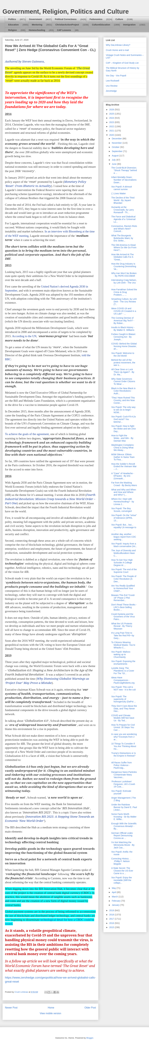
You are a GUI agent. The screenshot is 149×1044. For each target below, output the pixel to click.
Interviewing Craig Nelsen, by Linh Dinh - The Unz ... (124, 283)
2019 (112, 910)
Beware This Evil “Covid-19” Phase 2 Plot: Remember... (123, 598)
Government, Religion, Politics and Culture (65, 11)
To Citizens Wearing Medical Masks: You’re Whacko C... (123, 645)
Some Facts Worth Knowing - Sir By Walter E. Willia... (123, 817)
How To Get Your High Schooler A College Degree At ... (122, 562)
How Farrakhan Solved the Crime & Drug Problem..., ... (124, 292)
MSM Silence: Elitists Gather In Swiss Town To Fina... (123, 457)
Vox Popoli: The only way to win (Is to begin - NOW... (123, 410)
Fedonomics (96, 19)
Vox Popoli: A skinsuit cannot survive (121, 188)
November (117, 143)
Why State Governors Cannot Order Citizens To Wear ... (123, 381)
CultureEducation (101, 24)
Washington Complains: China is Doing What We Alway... (122, 447)
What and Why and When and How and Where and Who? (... (123, 492)
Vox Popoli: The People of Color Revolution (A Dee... (123, 579)
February (116, 901)
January (116, 905)
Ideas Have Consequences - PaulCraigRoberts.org (123, 680)
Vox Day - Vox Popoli (116, 75)
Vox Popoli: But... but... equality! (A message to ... (123, 527)
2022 (112, 126)
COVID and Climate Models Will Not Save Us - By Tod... (122, 718)
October (116, 147)
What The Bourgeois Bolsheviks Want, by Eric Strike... (122, 238)
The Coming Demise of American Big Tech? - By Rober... (122, 320)
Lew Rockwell (112, 80)
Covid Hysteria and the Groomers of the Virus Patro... (123, 617)
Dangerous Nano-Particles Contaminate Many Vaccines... (124, 775)
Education (13, 24)
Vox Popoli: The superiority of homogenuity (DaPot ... (123, 699)
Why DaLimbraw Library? (118, 45)
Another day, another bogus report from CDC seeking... (123, 537)
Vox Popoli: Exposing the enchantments (123, 662)
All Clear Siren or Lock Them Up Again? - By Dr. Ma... (122, 372)
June (114, 164)
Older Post (90, 1007)
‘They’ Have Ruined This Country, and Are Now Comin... (123, 400)
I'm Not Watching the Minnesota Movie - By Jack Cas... (123, 845)
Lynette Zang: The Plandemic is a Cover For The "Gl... (122, 671)
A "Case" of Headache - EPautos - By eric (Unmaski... (122, 476)
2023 (112, 122)
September (117, 151)
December (117, 138)
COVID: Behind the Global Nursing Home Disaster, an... (124, 346)
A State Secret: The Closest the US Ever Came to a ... (122, 871)
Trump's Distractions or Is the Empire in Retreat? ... (123, 756)
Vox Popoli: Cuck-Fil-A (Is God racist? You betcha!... (123, 419)
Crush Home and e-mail (117, 50)
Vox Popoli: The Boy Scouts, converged (121, 509)
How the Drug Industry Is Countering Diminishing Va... (123, 266)
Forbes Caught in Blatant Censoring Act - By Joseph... (123, 337)
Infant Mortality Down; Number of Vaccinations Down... (124, 180)
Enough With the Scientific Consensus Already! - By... (124, 826)
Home (51, 1007)
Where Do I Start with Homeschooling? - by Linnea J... (122, 501)
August (115, 155)
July (114, 160)
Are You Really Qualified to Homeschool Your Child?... (123, 588)
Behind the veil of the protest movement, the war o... (123, 362)
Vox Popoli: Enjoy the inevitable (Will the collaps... (121, 880)
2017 (112, 919)
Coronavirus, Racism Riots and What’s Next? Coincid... (124, 229)
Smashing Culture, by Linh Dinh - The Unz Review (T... (124, 301)
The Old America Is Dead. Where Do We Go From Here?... (123, 247)
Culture (119, 19)
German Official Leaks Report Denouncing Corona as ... (122, 836)
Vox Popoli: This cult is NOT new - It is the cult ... (123, 690)
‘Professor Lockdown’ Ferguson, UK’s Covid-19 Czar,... (123, 784)
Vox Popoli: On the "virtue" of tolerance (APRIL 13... (124, 518)
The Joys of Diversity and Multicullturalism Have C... (123, 553)
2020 (112, 135)
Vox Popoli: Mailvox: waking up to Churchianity (121, 654)
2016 (112, 923)
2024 (112, 118)
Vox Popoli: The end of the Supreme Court (124, 570)
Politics (12, 19)
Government (35, 19)
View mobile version (50, 1013)
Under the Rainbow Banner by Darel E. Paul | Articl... (124, 807)
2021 (112, 130)
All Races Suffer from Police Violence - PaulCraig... (121, 765)
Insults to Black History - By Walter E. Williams (123, 328)
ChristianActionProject (67, 24)
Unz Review (111, 86)
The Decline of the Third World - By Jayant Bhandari (122, 200)
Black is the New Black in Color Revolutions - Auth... (123, 391)
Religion (12, 30)
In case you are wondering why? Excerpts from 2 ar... (124, 737)
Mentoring (37, 24)
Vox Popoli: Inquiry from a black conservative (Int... (124, 545)
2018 (112, 914)
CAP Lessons (64, 30)
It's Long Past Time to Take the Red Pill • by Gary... (122, 635)
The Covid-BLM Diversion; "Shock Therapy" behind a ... (124, 170)
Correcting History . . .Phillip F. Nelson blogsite (121, 861)
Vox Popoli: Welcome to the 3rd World (122, 354)
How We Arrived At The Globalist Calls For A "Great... (122, 257)
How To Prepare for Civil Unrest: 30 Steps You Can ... (123, 727)
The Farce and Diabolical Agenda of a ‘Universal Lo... (123, 219)
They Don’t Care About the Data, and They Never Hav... (124, 708)
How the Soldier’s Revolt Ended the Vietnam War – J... (124, 466)
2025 (112, 113)
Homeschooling (37, 30)
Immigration (129, 24)
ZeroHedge (111, 91)
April (114, 892)
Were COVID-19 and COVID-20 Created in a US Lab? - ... (123, 311)
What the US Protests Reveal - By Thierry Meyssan (121, 626)
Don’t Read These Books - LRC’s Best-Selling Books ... (124, 607)
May (114, 888)
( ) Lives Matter (118, 193)
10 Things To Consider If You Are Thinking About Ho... (123, 746)
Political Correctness (66, 19)
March (115, 896)
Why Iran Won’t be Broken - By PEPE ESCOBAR (124, 274)
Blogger (89, 1038)
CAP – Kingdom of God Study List (122, 63)
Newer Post (11, 1007)
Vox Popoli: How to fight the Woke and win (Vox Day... (123, 429)
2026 (112, 109)
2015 (112, 927)
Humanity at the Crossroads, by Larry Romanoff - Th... (122, 210)
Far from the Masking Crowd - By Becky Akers (124, 484)
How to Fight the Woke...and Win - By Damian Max (122, 438)
